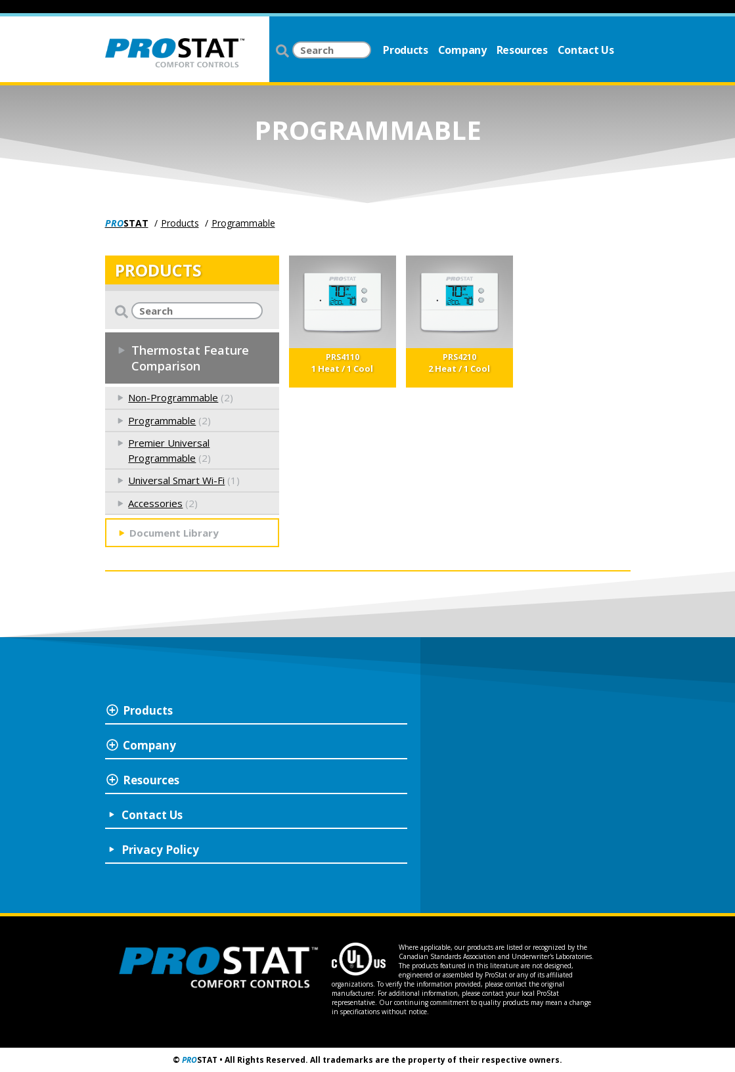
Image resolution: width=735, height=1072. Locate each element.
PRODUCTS (158, 270)
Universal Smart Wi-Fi (176, 480)
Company (462, 50)
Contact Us (586, 50)
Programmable (243, 223)
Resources (522, 50)
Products (405, 50)
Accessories (155, 503)
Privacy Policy (160, 849)
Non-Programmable (173, 397)
